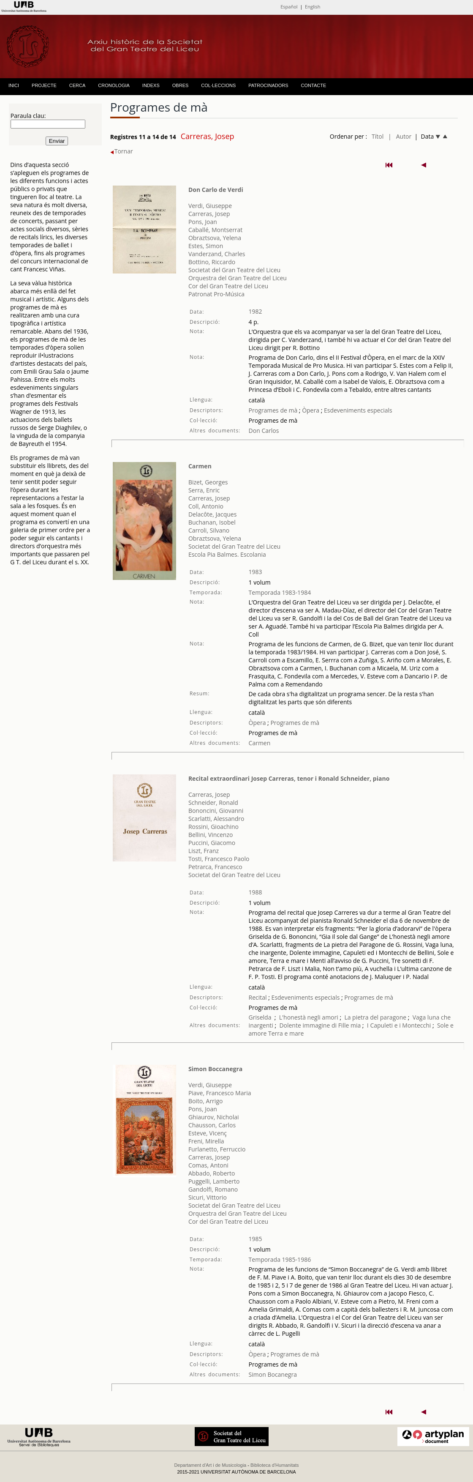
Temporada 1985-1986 (280, 1259)
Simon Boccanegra (215, 1069)
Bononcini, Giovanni (215, 811)
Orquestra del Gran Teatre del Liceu (237, 278)
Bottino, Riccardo (211, 262)
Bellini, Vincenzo (210, 835)
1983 (255, 572)
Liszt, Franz (203, 851)
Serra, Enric (204, 490)
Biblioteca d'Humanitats (274, 1465)
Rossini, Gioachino (213, 827)
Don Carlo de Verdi (215, 190)
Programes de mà (273, 410)
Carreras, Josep (209, 214)
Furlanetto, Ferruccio (216, 1149)
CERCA (77, 85)
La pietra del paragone (375, 1017)
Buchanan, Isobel (212, 522)
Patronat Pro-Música (216, 294)
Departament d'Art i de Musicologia (210, 1465)
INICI (13, 85)
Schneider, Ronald (213, 802)
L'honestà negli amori (308, 1017)
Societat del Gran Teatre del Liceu (234, 270)
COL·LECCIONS (218, 85)
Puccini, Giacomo (211, 843)
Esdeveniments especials (358, 410)
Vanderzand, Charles (216, 254)
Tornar (121, 151)
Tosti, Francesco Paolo (218, 859)
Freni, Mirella (206, 1141)
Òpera (310, 410)
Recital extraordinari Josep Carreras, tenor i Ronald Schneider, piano (288, 778)
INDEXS (151, 85)
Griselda (260, 1017)
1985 (255, 1239)
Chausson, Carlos (212, 1125)
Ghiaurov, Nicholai (213, 1117)
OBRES (180, 85)
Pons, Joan (202, 222)
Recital (258, 997)
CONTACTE (313, 85)
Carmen (200, 466)
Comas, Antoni (208, 1165)
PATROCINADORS (268, 85)
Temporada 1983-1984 (280, 592)
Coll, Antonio (205, 506)
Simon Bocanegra (273, 1374)
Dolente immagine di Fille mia (320, 1025)
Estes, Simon (205, 246)
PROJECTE (44, 85)
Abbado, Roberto (211, 1173)
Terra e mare (286, 1033)
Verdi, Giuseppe (210, 206)
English (312, 6)
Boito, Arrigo (205, 1101)
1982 (255, 311)
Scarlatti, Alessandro (216, 819)
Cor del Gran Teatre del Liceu (228, 286)
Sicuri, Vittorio (207, 1197)
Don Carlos (264, 431)
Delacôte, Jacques (212, 514)
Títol (377, 136)
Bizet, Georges (208, 482)
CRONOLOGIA (114, 85)
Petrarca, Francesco (215, 867)
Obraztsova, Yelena (214, 238)
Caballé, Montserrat (215, 230)
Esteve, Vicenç (207, 1133)
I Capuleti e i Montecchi (399, 1025)
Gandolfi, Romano (213, 1189)
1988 (255, 892)
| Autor (399, 136)
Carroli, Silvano (208, 530)
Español (288, 6)
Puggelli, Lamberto (214, 1181)
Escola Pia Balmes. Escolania (227, 554)
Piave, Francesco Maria (219, 1093)
